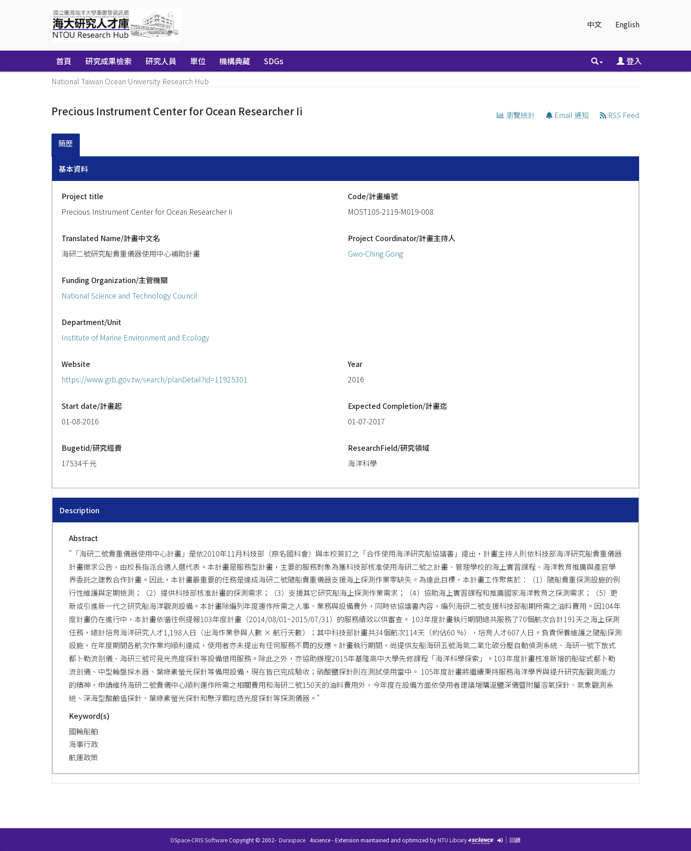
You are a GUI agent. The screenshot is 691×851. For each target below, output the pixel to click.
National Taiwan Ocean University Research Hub (130, 81)
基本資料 (73, 168)
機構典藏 (234, 61)
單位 (198, 61)
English (627, 24)
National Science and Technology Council (129, 295)
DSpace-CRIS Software (198, 840)
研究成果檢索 (108, 61)
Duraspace (292, 840)
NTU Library (452, 840)
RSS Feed (619, 114)
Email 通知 (567, 114)
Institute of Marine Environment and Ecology (135, 337)
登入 (629, 61)
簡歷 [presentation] (65, 143)
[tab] (66, 145)
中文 (594, 24)
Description (79, 510)
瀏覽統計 (516, 114)
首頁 (64, 61)
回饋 (515, 840)
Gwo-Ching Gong (375, 253)
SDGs (274, 61)
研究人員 (160, 61)
